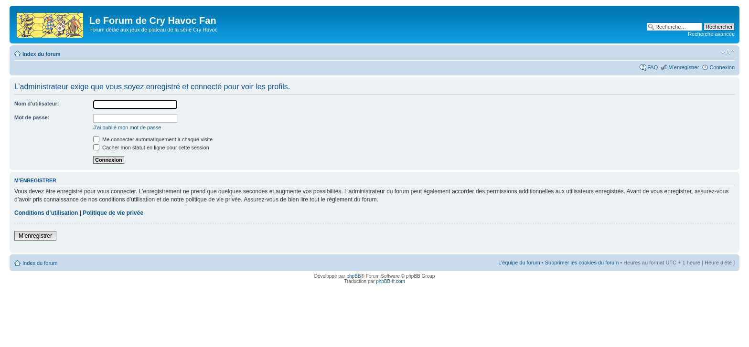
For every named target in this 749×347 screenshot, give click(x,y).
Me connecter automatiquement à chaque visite (153, 139)
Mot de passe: (31, 117)
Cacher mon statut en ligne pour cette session (151, 147)
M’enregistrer (683, 67)
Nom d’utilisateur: (36, 103)
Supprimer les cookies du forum (582, 262)
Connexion (722, 67)
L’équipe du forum (519, 262)
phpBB (353, 276)
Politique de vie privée (113, 213)
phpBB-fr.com (390, 281)
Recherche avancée (711, 34)
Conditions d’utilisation (46, 213)
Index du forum (41, 54)
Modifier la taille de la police (728, 52)
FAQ (652, 67)
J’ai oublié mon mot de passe (127, 127)
